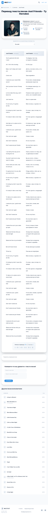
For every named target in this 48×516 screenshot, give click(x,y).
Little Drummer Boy (11, 417)
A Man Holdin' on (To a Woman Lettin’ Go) (17, 476)
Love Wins (9, 447)
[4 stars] (29, 347)
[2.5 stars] (23, 347)
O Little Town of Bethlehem (13, 427)
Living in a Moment (11, 397)
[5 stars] (32, 347)
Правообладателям (29, 508)
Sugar (8, 462)
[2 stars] (21, 347)
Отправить (9, 380)
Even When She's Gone (12, 442)
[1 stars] (17, 347)
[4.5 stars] (31, 347)
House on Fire (10, 487)
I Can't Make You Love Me (13, 467)
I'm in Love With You (12, 452)
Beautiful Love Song (12, 432)
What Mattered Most (12, 412)
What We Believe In (11, 401)
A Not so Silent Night (12, 422)
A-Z (46, 2)
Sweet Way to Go (11, 482)
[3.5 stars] (27, 347)
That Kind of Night (11, 407)
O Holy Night (10, 492)
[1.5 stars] (19, 347)
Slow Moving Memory (12, 457)
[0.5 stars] (15, 347)
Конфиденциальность (26, 511)
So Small (9, 472)
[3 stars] (25, 347)
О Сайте (21, 508)
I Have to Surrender (12, 437)
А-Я (43, 2)
